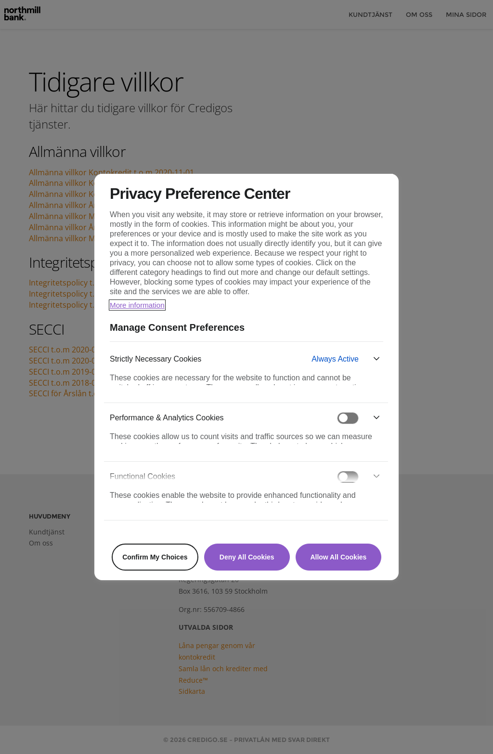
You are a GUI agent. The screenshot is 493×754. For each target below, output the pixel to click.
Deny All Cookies (247, 557)
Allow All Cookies (338, 557)
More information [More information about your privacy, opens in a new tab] (139, 305)
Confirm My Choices (154, 557)
